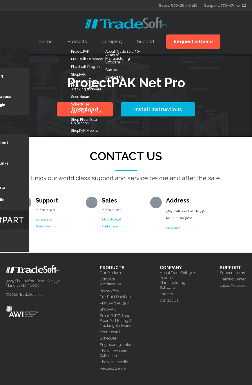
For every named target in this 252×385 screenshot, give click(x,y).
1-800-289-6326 (111, 219)
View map (173, 227)
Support (146, 41)
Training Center (233, 279)
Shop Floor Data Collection (113, 353)
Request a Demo (193, 41)
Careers (166, 294)
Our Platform (111, 273)
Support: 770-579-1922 (225, 5)
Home (46, 41)
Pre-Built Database (116, 297)
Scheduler (109, 338)
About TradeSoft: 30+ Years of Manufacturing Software (177, 280)
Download (85, 109)
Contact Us (169, 300)
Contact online (46, 226)
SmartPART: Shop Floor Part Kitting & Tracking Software (116, 320)
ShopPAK (108, 309)
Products (77, 41)
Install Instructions (158, 109)
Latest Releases (233, 285)
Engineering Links (115, 344)
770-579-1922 (44, 219)
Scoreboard (110, 332)
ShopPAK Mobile (114, 362)
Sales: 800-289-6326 (178, 5)
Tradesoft (126, 23)
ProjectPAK (109, 290)
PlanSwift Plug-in (115, 303)
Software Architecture (110, 281)
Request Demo (113, 368)
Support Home (232, 273)
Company (112, 41)
